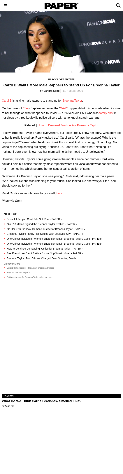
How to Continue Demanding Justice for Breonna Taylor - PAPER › (45, 248)
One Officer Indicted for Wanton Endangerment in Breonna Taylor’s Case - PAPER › (54, 238)
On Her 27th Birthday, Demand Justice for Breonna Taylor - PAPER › (46, 229)
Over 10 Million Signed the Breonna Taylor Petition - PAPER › (42, 224)
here (59, 193)
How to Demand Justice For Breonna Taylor (68, 125)
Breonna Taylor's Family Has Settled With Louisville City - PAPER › (45, 233)
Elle (25, 108)
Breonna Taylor (72, 100)
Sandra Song (51, 90)
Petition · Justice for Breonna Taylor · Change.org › (29, 277)
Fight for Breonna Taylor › (18, 272)
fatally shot (106, 113)
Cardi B (7, 100)
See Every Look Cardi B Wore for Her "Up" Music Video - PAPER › (45, 253)
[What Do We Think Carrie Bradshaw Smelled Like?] (61, 364)
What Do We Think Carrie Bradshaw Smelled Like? (41, 401)
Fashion (8, 396)
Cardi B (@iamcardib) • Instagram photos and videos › (31, 268)
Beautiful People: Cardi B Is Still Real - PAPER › (34, 219)
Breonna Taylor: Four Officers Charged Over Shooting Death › (42, 258)
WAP (63, 108)
